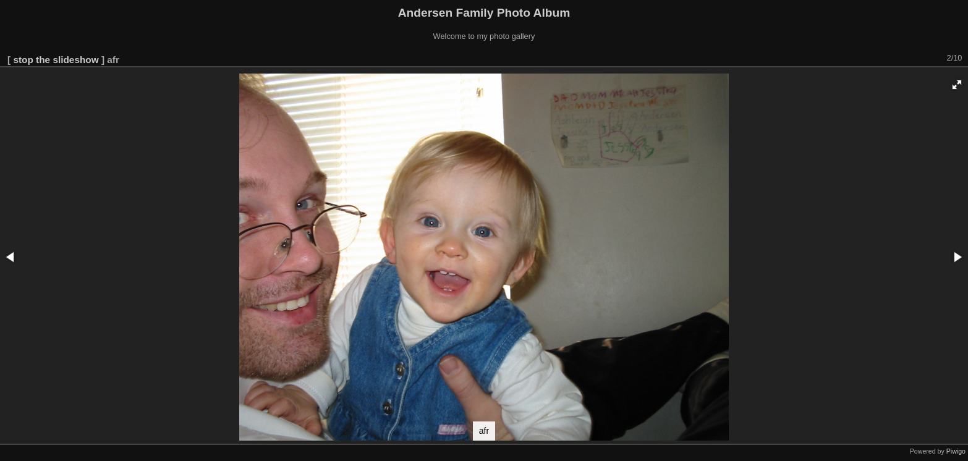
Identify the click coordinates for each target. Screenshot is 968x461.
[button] (957, 85)
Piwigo (956, 451)
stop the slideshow (55, 59)
